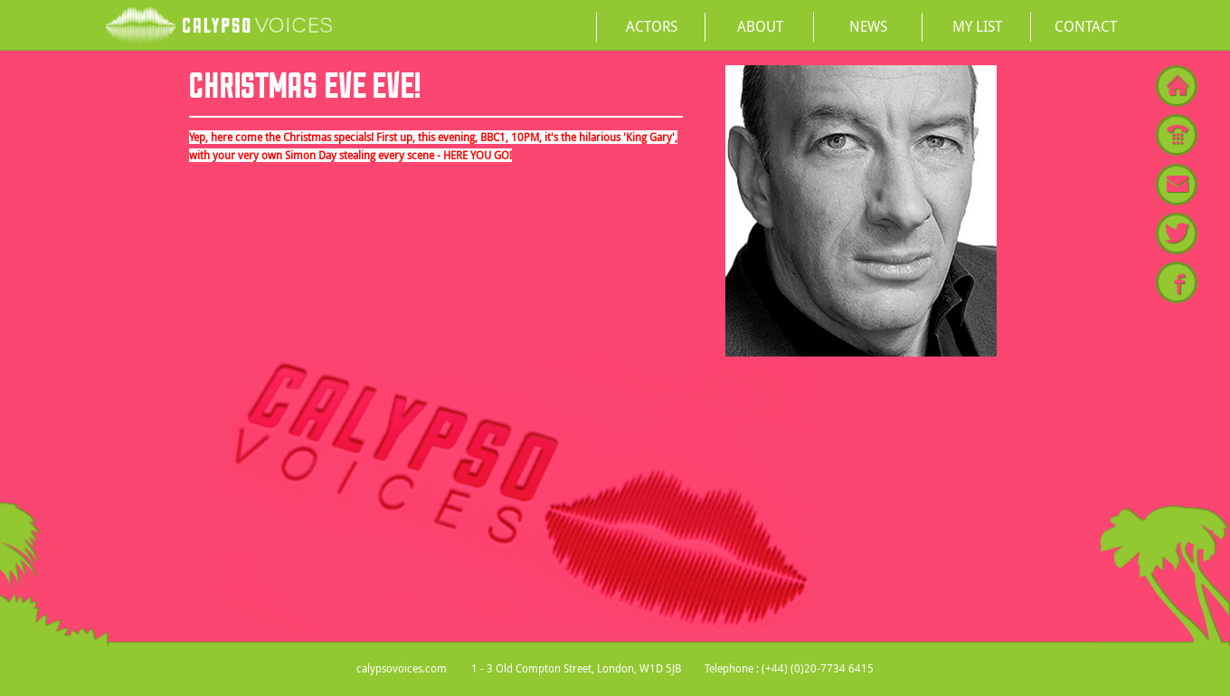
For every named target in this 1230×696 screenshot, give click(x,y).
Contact (1086, 26)
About (760, 26)
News (868, 26)
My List (977, 26)
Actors (651, 26)
